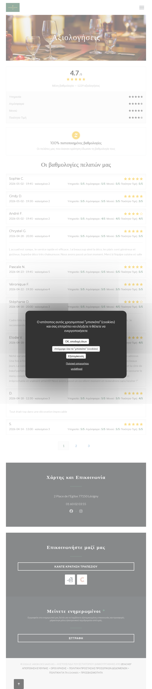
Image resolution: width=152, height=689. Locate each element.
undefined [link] (76, 368)
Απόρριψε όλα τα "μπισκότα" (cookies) (76, 348)
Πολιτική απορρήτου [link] (77, 363)
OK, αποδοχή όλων (76, 341)
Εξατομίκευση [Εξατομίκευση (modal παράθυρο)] (76, 355)
